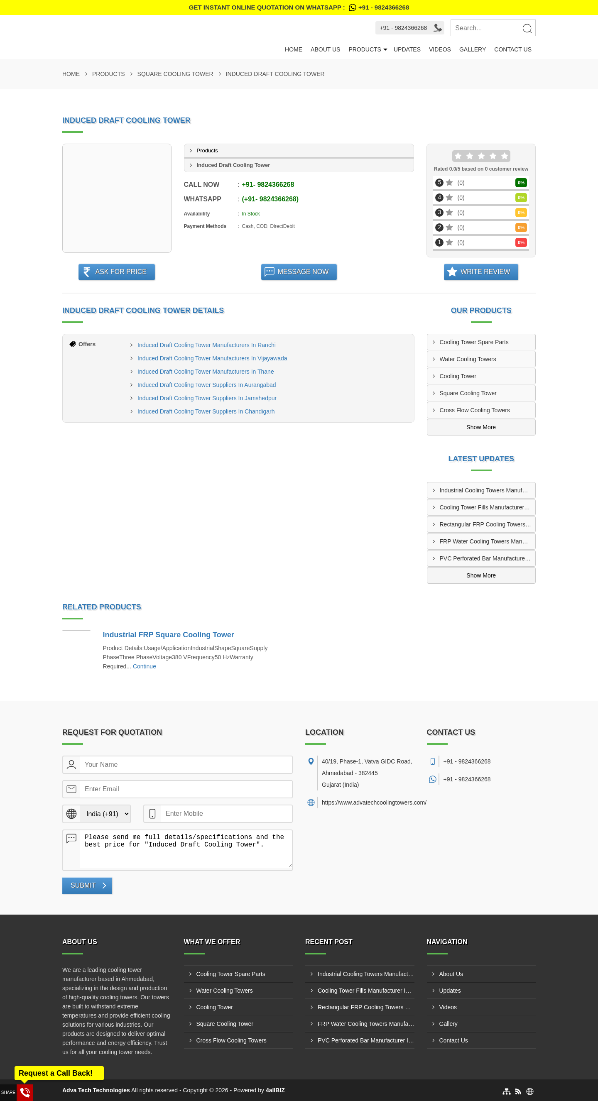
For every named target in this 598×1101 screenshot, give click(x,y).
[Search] (527, 28)
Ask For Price (121, 271)
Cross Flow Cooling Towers (475, 410)
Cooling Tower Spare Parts (474, 342)
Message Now (303, 271)
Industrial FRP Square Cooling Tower (168, 635)
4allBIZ (275, 1090)
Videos (440, 49)
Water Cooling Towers (468, 359)
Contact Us (513, 49)
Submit (83, 885)
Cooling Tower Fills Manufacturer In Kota (488, 507)
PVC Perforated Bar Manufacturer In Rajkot (488, 558)
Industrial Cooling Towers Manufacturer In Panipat (488, 490)
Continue (144, 666)
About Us (325, 49)
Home (293, 49)
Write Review (485, 271)
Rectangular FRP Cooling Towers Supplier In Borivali (488, 524)
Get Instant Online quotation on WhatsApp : (299, 7)
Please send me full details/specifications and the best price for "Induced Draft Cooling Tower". (186, 849)
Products (364, 49)
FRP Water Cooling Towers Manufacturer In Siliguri (488, 541)
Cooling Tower (458, 376)
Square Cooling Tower (175, 74)
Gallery (472, 49)
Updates (407, 49)
